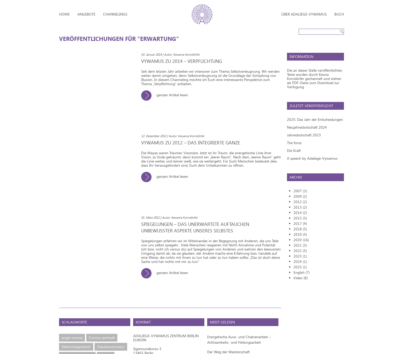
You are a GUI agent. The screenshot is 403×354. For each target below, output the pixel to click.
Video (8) (300, 277)
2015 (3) (300, 218)
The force (294, 142)
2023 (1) (300, 256)
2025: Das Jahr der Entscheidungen (315, 119)
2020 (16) (301, 239)
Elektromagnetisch (76, 346)
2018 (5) (300, 228)
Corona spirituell (102, 337)
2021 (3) (300, 245)
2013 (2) (300, 207)
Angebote (86, 14)
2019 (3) (300, 234)
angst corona (72, 337)
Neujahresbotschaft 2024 (307, 127)
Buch (339, 14)
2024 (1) (300, 261)
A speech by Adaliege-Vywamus (312, 158)
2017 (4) (300, 223)
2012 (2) (300, 201)
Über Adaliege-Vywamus (304, 14)
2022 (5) (300, 250)
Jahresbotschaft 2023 (304, 134)
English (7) (301, 272)
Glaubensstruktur (111, 346)
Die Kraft (294, 150)
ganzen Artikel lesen (166, 94)
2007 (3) (300, 190)
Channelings (115, 14)
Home (64, 14)
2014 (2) (300, 212)
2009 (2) (300, 196)
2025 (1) (300, 266)
